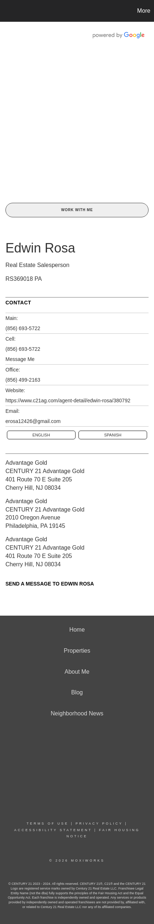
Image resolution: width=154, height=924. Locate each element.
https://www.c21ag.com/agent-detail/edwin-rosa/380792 (67, 400)
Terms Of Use (48, 823)
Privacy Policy (99, 823)
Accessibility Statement (53, 830)
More (143, 11)
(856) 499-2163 (22, 380)
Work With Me (77, 210)
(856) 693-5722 (22, 328)
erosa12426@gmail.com (33, 421)
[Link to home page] (6, 11)
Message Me (20, 359)
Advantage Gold (26, 463)
